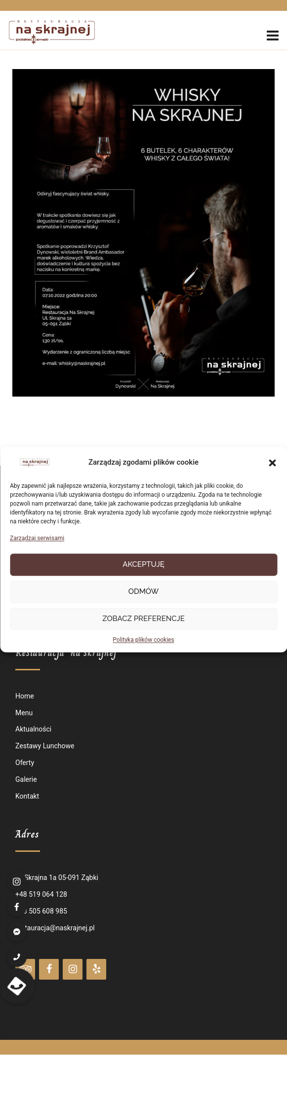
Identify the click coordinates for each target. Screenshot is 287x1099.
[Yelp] (96, 969)
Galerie (26, 779)
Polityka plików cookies (143, 639)
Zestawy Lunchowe (44, 746)
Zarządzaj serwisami (37, 538)
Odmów (143, 591)
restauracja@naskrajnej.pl (55, 928)
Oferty (24, 763)
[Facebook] (49, 969)
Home (24, 696)
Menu (24, 713)
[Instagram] (72, 969)
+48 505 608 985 (41, 911)
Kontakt (27, 796)
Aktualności (33, 729)
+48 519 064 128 (41, 894)
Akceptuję (143, 564)
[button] (272, 463)
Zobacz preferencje (143, 619)
